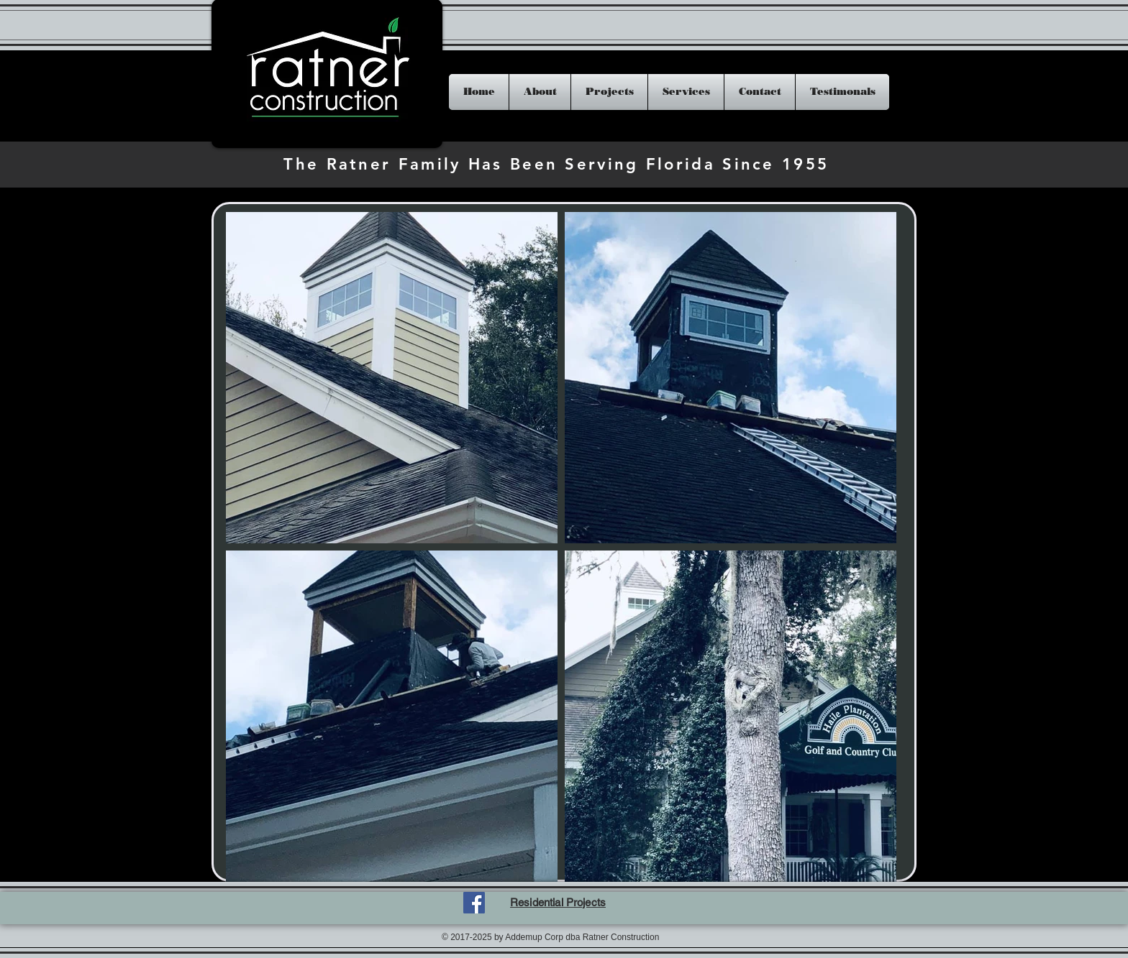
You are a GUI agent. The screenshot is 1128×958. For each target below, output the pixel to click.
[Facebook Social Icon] (474, 902)
